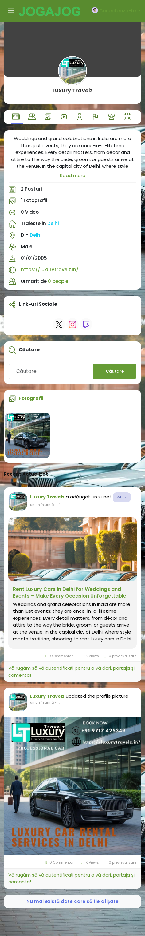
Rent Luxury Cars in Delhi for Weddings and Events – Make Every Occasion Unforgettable (69, 592)
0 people (58, 281)
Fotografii (31, 398)
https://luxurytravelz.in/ (50, 269)
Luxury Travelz (73, 90)
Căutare (115, 371)
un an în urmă (42, 504)
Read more (72, 175)
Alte (122, 497)
